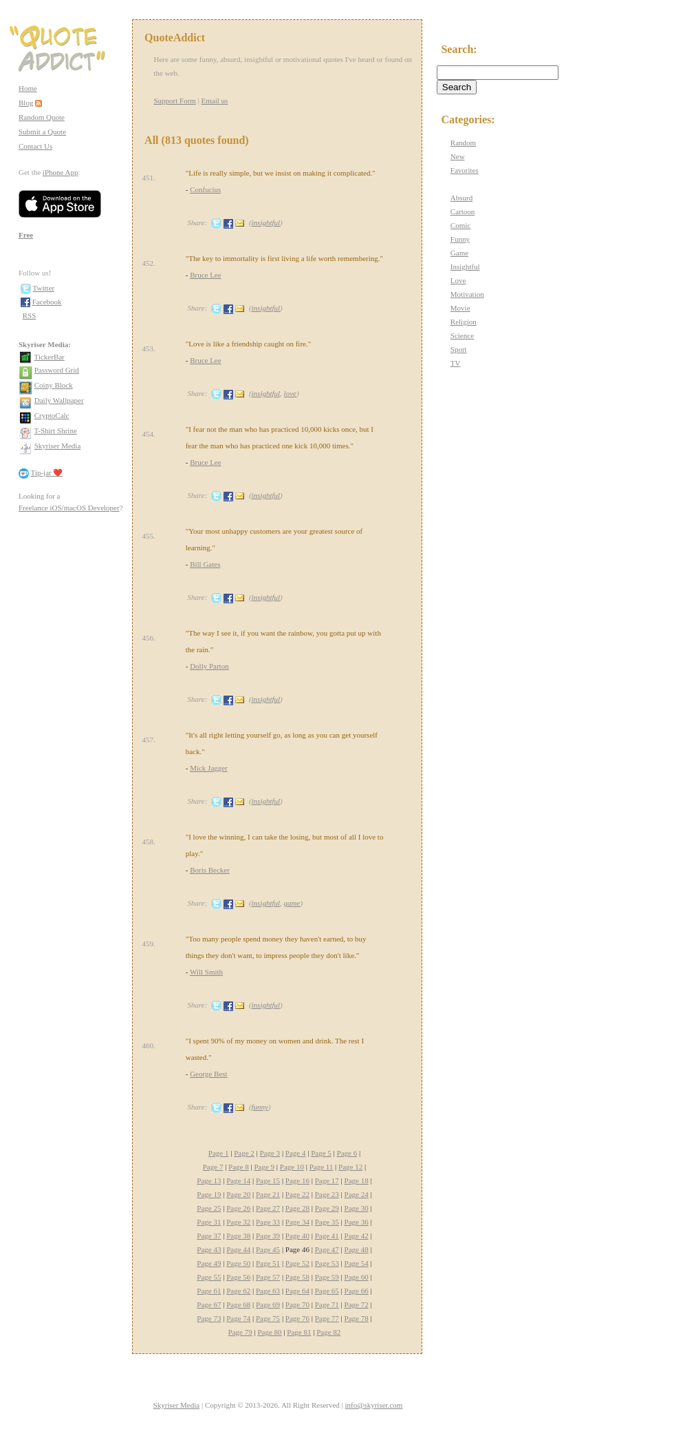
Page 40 (297, 1235)
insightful (266, 222)
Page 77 (327, 1318)
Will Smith (206, 972)
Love (458, 280)
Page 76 (297, 1318)
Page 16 (297, 1180)
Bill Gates (205, 564)
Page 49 (209, 1263)
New (457, 156)
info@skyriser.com (374, 1405)
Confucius (205, 189)
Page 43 (209, 1249)
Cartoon (462, 211)
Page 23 (327, 1194)
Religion (463, 321)
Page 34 (297, 1222)
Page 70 (297, 1304)
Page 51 (268, 1263)
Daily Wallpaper (59, 400)
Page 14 (238, 1180)
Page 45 (268, 1249)
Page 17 (327, 1180)
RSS (29, 315)
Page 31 (209, 1222)
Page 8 (238, 1167)
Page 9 (264, 1167)
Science (462, 335)
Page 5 (321, 1153)
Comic (460, 225)
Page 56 (238, 1277)
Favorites (464, 170)
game (292, 903)
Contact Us (35, 146)
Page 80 (269, 1332)
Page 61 (209, 1291)
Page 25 (209, 1208)
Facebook (47, 302)
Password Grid (56, 370)
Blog (26, 102)
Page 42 (357, 1235)
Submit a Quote (42, 131)
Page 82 (328, 1332)
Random (463, 142)
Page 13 (209, 1180)
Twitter (44, 288)
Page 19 (209, 1194)
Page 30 (357, 1208)
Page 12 (350, 1167)
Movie (460, 308)
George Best (208, 1074)
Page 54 (357, 1263)
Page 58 (297, 1277)
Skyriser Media (57, 445)
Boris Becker (210, 870)
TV (455, 363)
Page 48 (357, 1249)
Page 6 (347, 1153)
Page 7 (213, 1167)
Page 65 (327, 1291)
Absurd (461, 198)
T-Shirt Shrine (55, 430)
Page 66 (357, 1291)
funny (260, 1107)
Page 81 (299, 1332)
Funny (460, 239)
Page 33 (268, 1222)
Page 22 (297, 1194)
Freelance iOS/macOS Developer (69, 507)
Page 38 (238, 1235)
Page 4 (295, 1153)
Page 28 (297, 1208)
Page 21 (268, 1194)
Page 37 (209, 1235)
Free (26, 235)
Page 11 (321, 1167)
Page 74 (238, 1318)
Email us (215, 100)
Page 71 (327, 1304)
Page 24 (357, 1194)
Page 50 (238, 1263)
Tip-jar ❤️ (47, 472)
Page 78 (357, 1318)
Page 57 (268, 1277)
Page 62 (238, 1291)
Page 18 (357, 1180)
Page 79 (240, 1332)
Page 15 (268, 1180)
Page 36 (357, 1222)
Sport (458, 349)
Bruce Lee (205, 275)
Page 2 (244, 1153)
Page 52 (297, 1263)
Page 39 (268, 1235)
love (290, 393)
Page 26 (238, 1208)
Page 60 (357, 1277)
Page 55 (209, 1277)
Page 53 (327, 1263)
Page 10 (292, 1167)
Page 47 (327, 1249)
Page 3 (269, 1153)
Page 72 (357, 1304)
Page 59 (327, 1277)
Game (459, 253)
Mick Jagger (209, 768)
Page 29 (327, 1208)
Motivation (467, 294)
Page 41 (327, 1235)
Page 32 (238, 1222)
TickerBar (49, 357)
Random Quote (42, 117)
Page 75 (268, 1318)
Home (28, 88)
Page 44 (238, 1249)
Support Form (174, 100)
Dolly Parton (209, 666)
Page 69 (268, 1304)
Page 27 (268, 1208)
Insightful (465, 266)
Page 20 (238, 1194)
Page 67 (209, 1304)
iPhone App (60, 172)
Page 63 (268, 1291)
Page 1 (218, 1153)
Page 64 (297, 1291)
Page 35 (327, 1222)
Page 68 (238, 1304)
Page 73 (209, 1318)
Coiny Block (53, 385)
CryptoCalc (51, 415)
